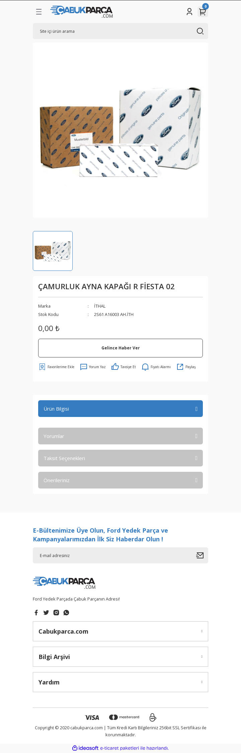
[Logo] (81, 12)
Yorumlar (54, 436)
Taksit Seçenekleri (64, 458)
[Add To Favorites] (56, 367)
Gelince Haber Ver (120, 347)
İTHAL (99, 306)
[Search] (120, 31)
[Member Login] (189, 11)
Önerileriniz (57, 480)
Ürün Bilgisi (56, 408)
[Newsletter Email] (120, 555)
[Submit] (202, 555)
